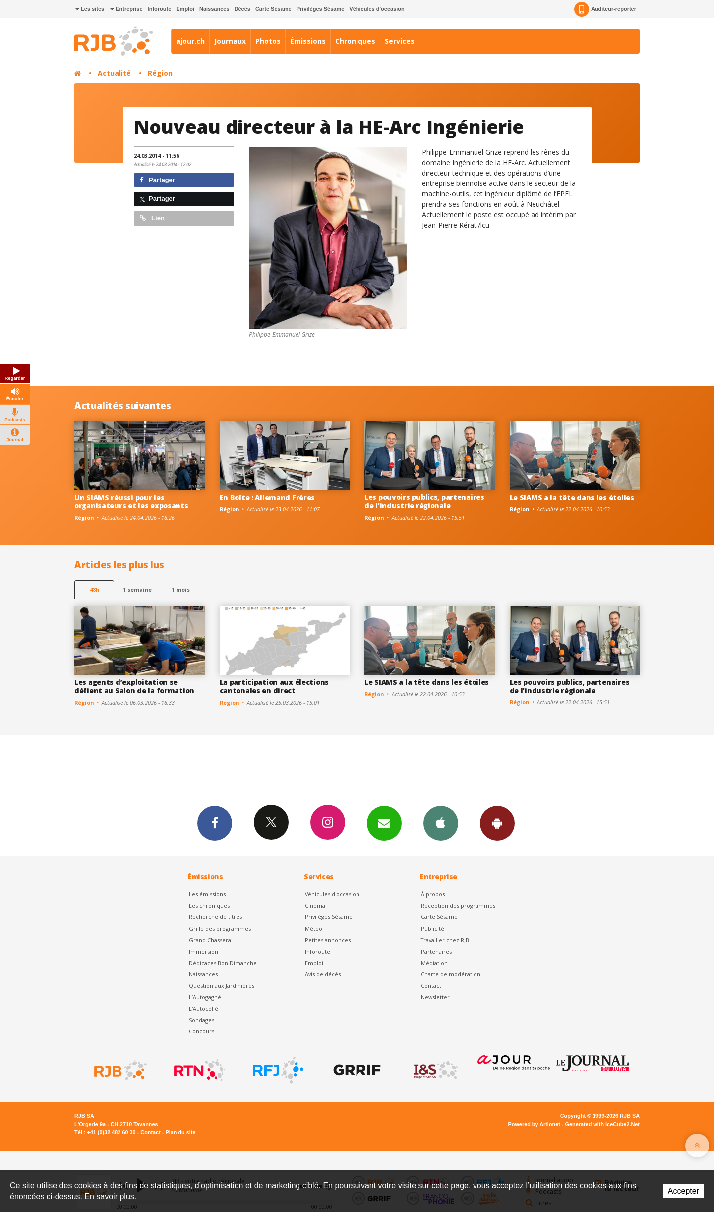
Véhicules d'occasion (376, 9)
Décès (242, 9)
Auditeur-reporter (605, 9)
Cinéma (315, 905)
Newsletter (435, 997)
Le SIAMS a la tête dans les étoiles (572, 497)
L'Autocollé (203, 1008)
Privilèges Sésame (321, 9)
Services (400, 41)
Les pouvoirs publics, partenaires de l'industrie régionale (424, 501)
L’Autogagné (205, 997)
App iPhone (440, 823)
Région (160, 73)
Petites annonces (328, 940)
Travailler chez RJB (445, 940)
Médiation (434, 963)
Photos (268, 41)
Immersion (203, 951)
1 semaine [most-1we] (137, 589)
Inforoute (160, 9)
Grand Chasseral (211, 940)
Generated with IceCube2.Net (602, 1124)
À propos (433, 894)
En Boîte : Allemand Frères (267, 497)
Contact (431, 985)
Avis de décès (323, 974)
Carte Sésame (273, 9)
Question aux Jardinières (221, 985)
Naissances (214, 9)
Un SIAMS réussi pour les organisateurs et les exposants (131, 502)
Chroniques (355, 41)
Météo (313, 928)
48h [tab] (94, 589)
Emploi (185, 9)
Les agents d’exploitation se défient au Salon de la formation (134, 686)
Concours (201, 1031)
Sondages (201, 1020)
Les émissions (207, 894)
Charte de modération (450, 974)
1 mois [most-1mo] (181, 589)
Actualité (114, 73)
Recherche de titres (215, 916)
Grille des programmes (220, 928)
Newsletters (384, 823)
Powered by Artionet (534, 1124)
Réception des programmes (458, 905)
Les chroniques (209, 905)
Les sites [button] (89, 9)
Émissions (308, 41)
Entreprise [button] (126, 9)
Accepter (683, 1191)
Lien (152, 218)
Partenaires (436, 951)
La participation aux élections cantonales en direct (274, 686)
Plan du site (180, 1132)
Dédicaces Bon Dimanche (223, 963)
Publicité (432, 928)
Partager (157, 179)
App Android (497, 823)
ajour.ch (190, 41)
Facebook (214, 823)
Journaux (230, 41)
